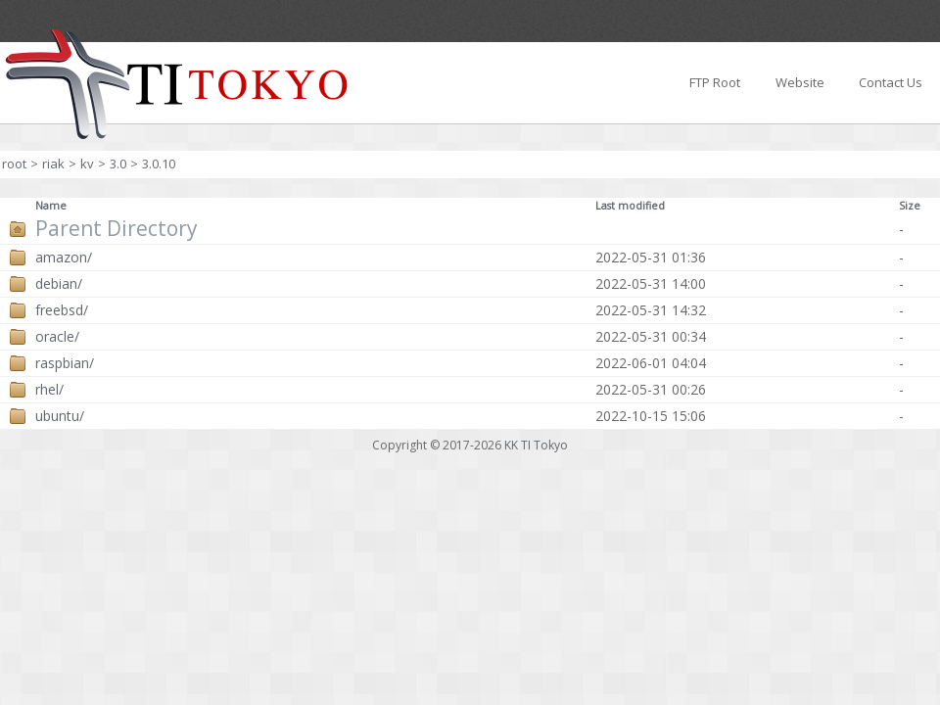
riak (53, 163)
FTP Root (714, 82)
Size (909, 205)
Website (800, 82)
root (14, 163)
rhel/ (49, 390)
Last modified (630, 205)
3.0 (118, 163)
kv (87, 163)
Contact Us (890, 82)
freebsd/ (61, 310)
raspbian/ (64, 363)
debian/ (58, 284)
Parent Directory (116, 228)
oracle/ (57, 337)
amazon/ (63, 257)
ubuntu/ (59, 416)
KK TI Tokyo (536, 445)
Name (51, 205)
